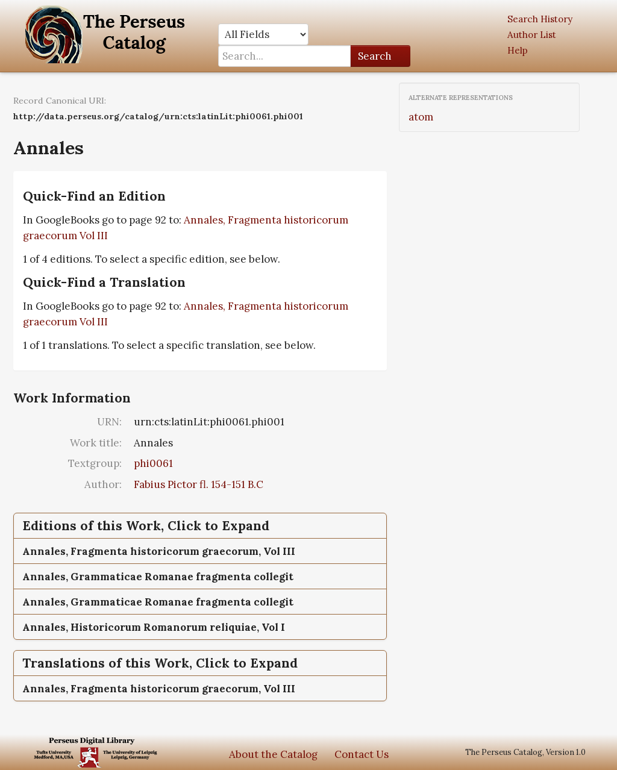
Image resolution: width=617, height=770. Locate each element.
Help (517, 50)
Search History (539, 19)
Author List (531, 34)
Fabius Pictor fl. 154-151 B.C (198, 484)
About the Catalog (273, 754)
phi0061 (153, 463)
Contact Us (361, 754)
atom (421, 117)
